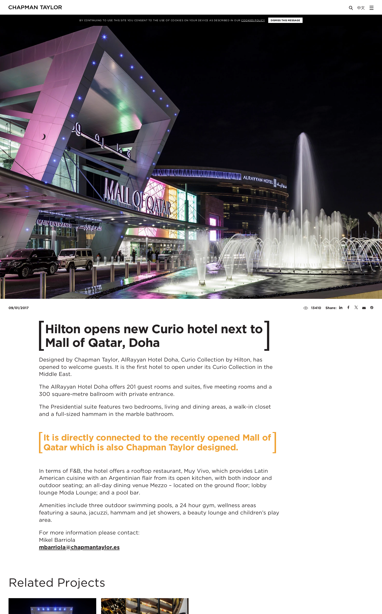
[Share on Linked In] (340, 308)
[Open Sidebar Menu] (371, 8)
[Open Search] (351, 9)
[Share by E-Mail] (364, 308)
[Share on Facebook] (348, 308)
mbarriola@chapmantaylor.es (79, 547)
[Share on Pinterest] (371, 308)
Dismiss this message (285, 20)
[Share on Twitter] (356, 308)
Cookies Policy (253, 20)
